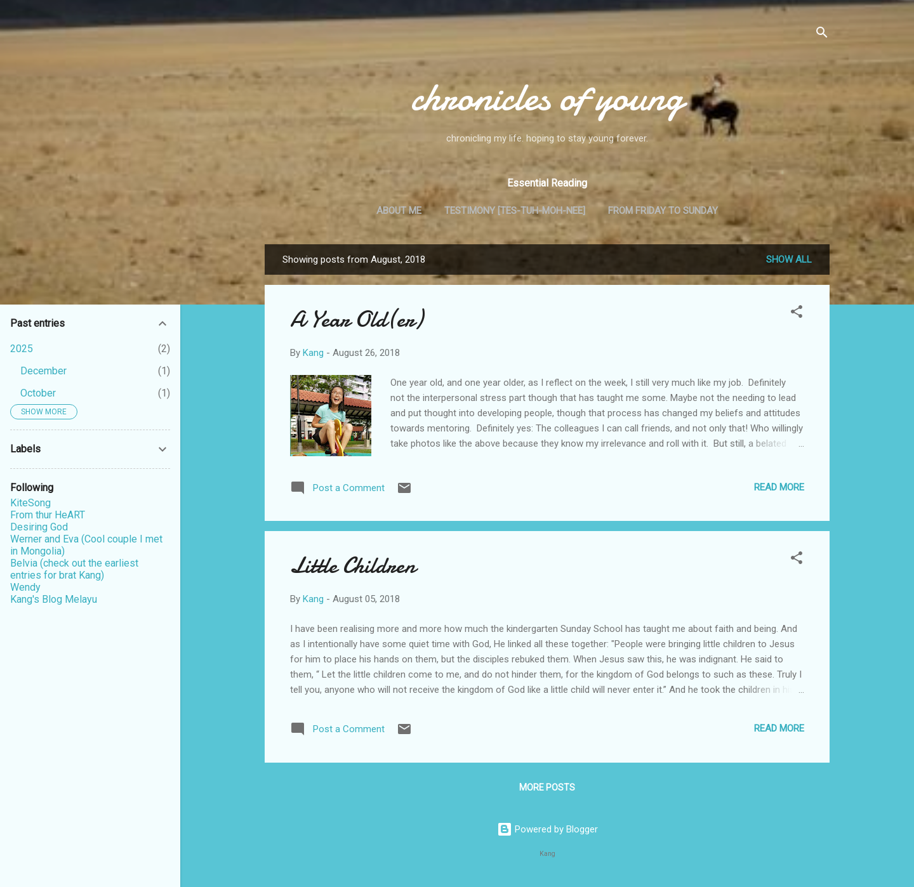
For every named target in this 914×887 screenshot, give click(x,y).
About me (398, 210)
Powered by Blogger (547, 829)
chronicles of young (547, 97)
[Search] (822, 34)
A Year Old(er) (356, 319)
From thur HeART (47, 515)
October (38, 393)
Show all (789, 259)
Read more (779, 487)
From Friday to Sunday (663, 210)
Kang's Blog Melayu (53, 599)
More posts (547, 787)
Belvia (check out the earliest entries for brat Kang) (74, 569)
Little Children (353, 565)
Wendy (25, 587)
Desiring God (39, 527)
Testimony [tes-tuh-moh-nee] (514, 210)
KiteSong (30, 503)
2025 (21, 349)
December (43, 371)
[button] (796, 314)
